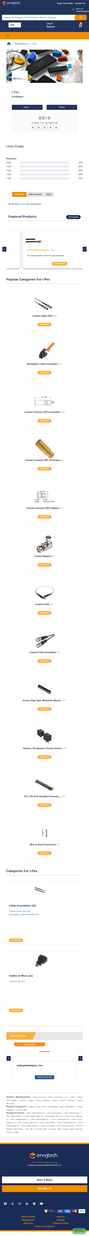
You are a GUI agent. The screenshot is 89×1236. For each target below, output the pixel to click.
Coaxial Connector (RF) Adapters (44, 508)
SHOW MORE (44, 324)
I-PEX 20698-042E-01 (66, 1123)
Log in (49, 23)
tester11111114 (39, 1097)
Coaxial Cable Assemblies (44, 652)
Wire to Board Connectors (44, 844)
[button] (80, 25)
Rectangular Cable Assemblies (44, 364)
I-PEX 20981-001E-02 (53, 1116)
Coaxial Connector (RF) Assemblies (44, 412)
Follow (62, 107)
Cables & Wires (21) (21, 975)
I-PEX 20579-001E (71, 1113)
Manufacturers (21, 44)
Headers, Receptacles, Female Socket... (44, 748)
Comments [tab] (19, 194)
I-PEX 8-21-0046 (47, 1126)
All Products (73, 217)
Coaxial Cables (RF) (44, 316)
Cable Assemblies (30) (22, 905)
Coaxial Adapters (44, 556)
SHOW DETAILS (44, 263)
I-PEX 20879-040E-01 (40, 1119)
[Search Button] (81, 17)
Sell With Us (45, 1188)
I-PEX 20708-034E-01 (65, 1126)
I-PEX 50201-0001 (47, 1123)
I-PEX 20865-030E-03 (34, 1116)
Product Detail (44, 1077)
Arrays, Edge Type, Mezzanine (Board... (44, 700)
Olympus (71, 1100)
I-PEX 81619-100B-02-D (27, 1123)
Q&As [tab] (49, 194)
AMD (73, 1097)
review (23, 204)
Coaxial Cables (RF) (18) (19, 911)
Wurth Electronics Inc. (58, 1097)
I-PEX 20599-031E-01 (60, 1119)
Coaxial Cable (44, 604)
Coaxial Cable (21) (17, 981)
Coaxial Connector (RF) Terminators (44, 460)
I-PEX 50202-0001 (54, 1113)
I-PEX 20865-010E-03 (30, 1126)
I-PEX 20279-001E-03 (35, 1113)
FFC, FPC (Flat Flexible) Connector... (44, 796)
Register (50, 27)
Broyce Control (59, 1100)
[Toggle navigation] (8, 35)
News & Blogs (45, 1179)
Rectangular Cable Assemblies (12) (24, 914)
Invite (26, 107)
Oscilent (22, 1100)
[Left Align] (32, 127)
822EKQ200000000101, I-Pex (30, 1066)
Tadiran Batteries (43, 1100)
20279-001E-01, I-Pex (22, 250)
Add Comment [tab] (35, 194)
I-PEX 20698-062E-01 (19, 1119)
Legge (31, 1100)
